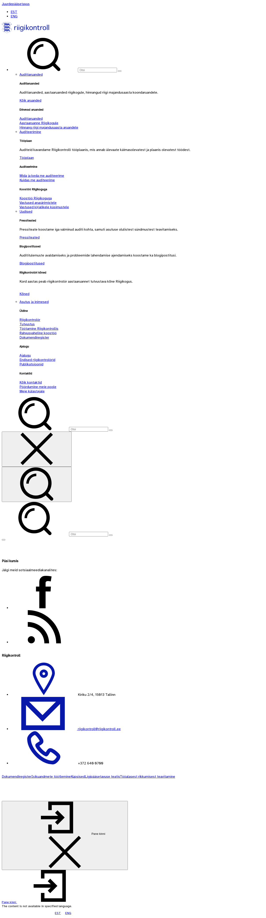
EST (14, 12)
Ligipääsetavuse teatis (102, 776)
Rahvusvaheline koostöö (38, 333)
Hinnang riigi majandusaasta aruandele (48, 127)
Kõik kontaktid (30, 382)
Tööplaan (26, 158)
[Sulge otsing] (37, 449)
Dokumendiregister (34, 337)
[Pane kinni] (65, 835)
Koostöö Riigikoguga (35, 198)
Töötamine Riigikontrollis (38, 328)
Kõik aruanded (30, 100)
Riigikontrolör (29, 320)
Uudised (25, 211)
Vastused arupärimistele (38, 203)
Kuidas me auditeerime (37, 180)
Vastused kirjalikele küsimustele (44, 207)
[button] (42, 902)
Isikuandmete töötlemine (51, 776)
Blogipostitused (31, 263)
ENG (14, 16)
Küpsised (78, 776)
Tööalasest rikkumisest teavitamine (147, 776)
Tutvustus (27, 324)
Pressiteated (29, 237)
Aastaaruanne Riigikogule (38, 123)
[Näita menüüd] (3, 539)
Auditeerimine (30, 132)
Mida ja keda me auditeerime (41, 176)
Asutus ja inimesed (34, 302)
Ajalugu (25, 355)
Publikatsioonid (31, 364)
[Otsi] (97, 70)
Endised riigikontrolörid (37, 360)
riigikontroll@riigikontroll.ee (99, 729)
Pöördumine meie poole (37, 387)
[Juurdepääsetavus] (16, 4)
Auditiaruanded (31, 74)
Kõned (24, 294)
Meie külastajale (32, 391)
